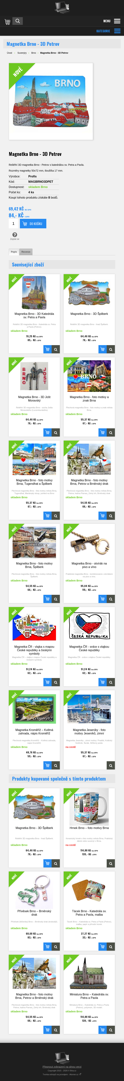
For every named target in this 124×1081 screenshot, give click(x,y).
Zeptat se (15, 236)
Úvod (9, 53)
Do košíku (36, 224)
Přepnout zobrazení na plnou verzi (61, 1066)
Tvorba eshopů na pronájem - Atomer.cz (62, 1074)
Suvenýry (22, 53)
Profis (32, 176)
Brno (33, 53)
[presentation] (14, 252)
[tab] (14, 252)
